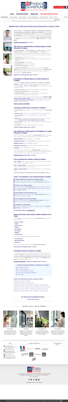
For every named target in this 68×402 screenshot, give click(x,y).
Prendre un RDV (34, 14)
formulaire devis (31, 228)
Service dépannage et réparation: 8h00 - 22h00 (10, 369)
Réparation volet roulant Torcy (41, 308)
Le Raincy (28, 116)
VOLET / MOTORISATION (33, 17)
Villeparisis (17, 250)
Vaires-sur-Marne (18, 252)
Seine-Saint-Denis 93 (24, 117)
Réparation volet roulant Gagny (41, 302)
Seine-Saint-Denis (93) (19, 258)
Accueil (12, 14)
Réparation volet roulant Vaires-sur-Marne (23, 302)
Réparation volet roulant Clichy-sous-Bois (38, 306)
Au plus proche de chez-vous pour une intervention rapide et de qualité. (34, 391)
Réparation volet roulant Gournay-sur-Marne (24, 300)
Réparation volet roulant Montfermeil (22, 298)
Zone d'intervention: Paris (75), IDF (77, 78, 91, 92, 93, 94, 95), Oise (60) (11, 364)
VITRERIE (65, 17)
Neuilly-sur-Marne (22, 116)
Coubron (16, 116)
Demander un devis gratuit (19, 60)
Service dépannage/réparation (49, 14)
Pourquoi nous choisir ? (22, 14)
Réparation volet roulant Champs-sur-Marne (24, 304)
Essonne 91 (31, 117)
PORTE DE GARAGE (44, 17)
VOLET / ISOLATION (13, 17)
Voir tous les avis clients (33, 316)
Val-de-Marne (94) (19, 256)
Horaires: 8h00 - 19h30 (9, 367)
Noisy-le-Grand (18, 246)
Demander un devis (18, 172)
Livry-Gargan (17, 248)
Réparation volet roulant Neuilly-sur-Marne (23, 308)
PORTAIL (51, 17)
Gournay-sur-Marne (47, 114)
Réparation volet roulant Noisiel (21, 306)
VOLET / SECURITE (22, 17)
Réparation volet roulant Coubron (42, 304)
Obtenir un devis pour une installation (22, 121)
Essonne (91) (17, 259)
